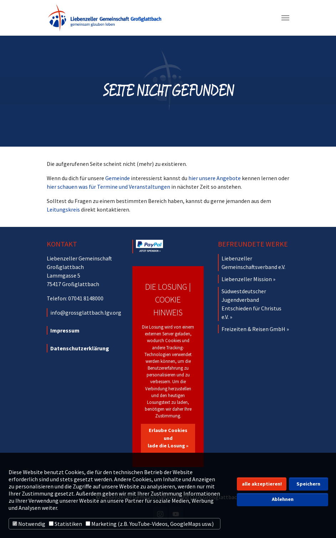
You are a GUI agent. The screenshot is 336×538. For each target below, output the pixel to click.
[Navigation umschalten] (285, 18)
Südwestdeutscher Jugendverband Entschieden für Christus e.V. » (251, 304)
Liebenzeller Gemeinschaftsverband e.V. (253, 262)
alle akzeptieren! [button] (262, 484)
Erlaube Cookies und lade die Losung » (168, 438)
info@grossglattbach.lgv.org (85, 312)
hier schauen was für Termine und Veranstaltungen (108, 186)
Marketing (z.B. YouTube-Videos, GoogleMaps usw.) (150, 523)
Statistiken (65, 523)
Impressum (65, 330)
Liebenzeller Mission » (248, 279)
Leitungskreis (63, 209)
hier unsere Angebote (214, 178)
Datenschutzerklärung (79, 348)
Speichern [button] (308, 484)
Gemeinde (117, 178)
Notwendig (28, 523)
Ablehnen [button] (283, 499)
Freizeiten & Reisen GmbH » (255, 329)
